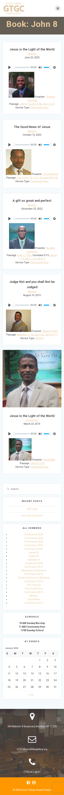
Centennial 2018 (34, 563)
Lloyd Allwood (50, 174)
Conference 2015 (33, 581)
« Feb (31, 694)
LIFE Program (34, 585)
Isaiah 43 (34, 552)
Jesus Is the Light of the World (32, 416)
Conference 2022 (33, 545)
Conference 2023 (33, 541)
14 (38, 258)
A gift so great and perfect (32, 200)
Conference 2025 (33, 534)
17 (53, 104)
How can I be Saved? (32, 515)
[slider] (21, 67)
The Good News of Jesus (32, 127)
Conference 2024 (33, 538)
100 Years (32, 509)
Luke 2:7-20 (23, 255)
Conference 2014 (33, 592)
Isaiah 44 (34, 556)
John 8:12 (25, 104)
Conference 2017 (33, 567)
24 (32, 104)
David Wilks (49, 459)
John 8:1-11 (51, 334)
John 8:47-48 (51, 177)
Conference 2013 (33, 603)
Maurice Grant (50, 331)
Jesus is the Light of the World (32, 49)
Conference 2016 (33, 574)
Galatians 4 (34, 559)
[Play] (9, 67)
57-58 (38, 104)
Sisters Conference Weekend (33, 577)
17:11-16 (37, 177)
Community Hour (39, 107)
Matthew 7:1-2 (25, 334)
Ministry (32, 53)
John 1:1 (29, 258)
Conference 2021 (33, 548)
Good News (32, 420)
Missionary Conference (33, 570)
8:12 (43, 258)
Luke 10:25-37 (24, 177)
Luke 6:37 (39, 334)
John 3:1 (47, 104)
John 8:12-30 (37, 463)
